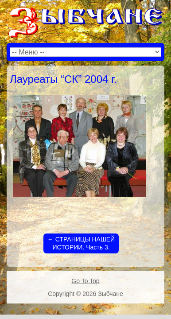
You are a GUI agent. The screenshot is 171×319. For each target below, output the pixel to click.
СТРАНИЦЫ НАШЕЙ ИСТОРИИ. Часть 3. (81, 243)
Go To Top (85, 281)
